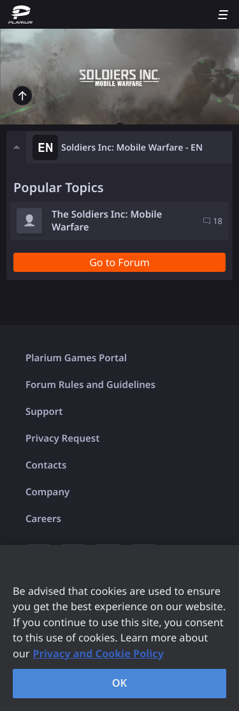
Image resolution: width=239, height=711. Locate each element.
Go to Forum (119, 262)
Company (47, 492)
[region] (119, 628)
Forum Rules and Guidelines (90, 384)
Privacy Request (62, 438)
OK (119, 683)
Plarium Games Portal (76, 358)
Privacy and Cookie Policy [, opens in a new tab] (98, 654)
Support (43, 411)
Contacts (45, 465)
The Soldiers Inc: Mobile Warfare (107, 221)
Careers (43, 519)
